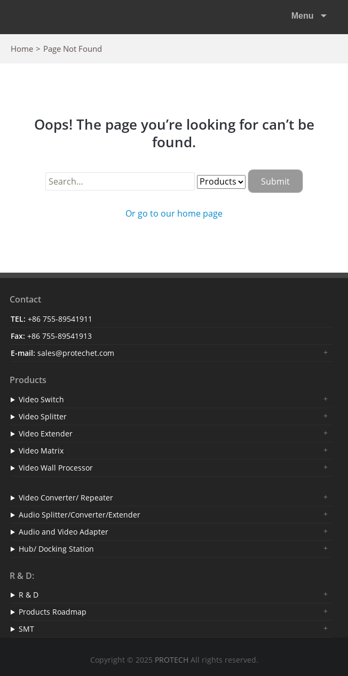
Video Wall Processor (56, 468)
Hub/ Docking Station (56, 549)
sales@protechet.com (75, 353)
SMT (26, 629)
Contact (25, 299)
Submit (275, 181)
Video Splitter (43, 416)
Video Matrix (41, 451)
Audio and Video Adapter (63, 532)
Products (28, 380)
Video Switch (41, 399)
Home (22, 48)
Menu (303, 15)
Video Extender (46, 433)
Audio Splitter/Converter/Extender (79, 515)
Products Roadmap (52, 612)
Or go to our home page (174, 213)
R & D (28, 595)
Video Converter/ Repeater (66, 497)
